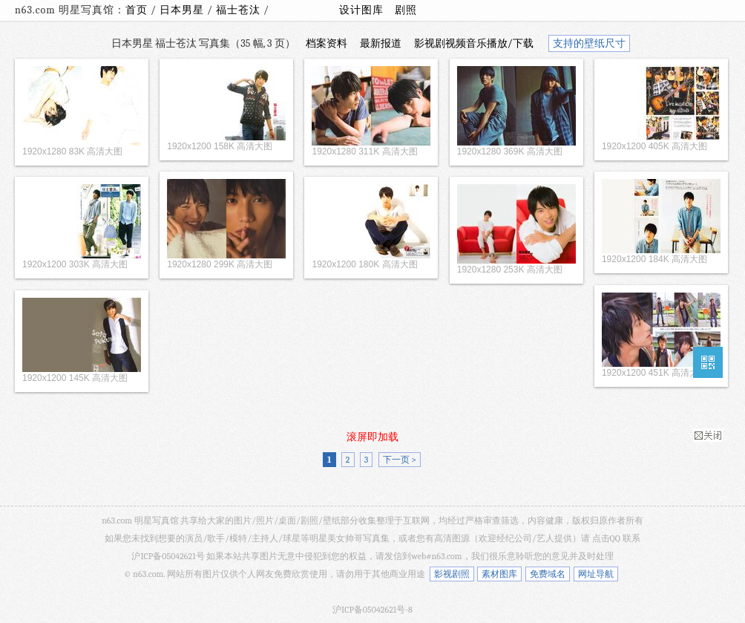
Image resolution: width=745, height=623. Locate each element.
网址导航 (596, 574)
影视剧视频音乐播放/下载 (474, 43)
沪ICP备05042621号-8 (372, 609)
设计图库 (361, 10)
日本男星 (183, 10)
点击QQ (606, 538)
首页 (136, 10)
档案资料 (326, 43)
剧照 (406, 10)
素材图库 (499, 574)
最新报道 (380, 43)
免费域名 (547, 574)
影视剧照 (452, 574)
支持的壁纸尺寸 (589, 43)
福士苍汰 (239, 10)
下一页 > (399, 459)
